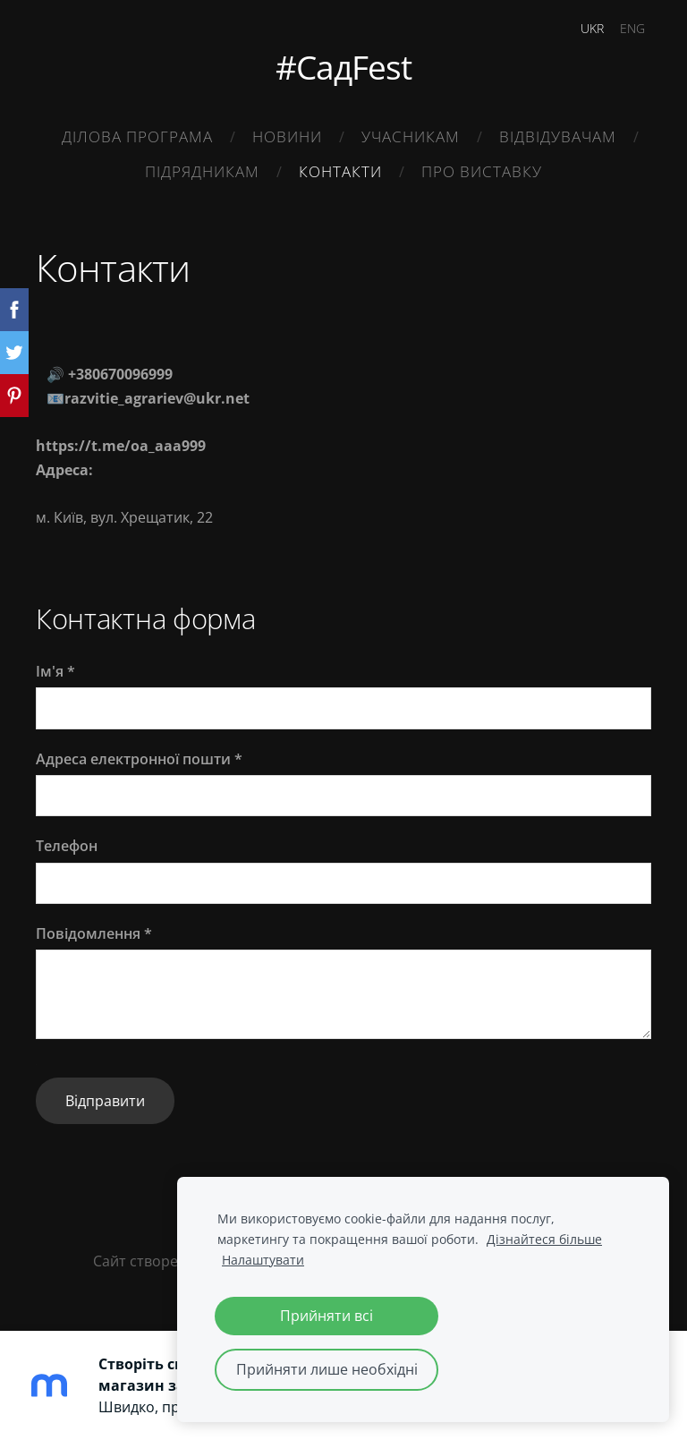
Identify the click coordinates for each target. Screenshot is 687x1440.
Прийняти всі (326, 1315)
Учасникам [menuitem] (410, 136)
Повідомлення (94, 933)
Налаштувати (263, 1259)
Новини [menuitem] (287, 136)
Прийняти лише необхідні (327, 1369)
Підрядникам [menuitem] (202, 171)
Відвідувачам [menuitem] (557, 136)
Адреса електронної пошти (139, 759)
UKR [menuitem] (592, 28)
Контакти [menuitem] (340, 171)
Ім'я (55, 671)
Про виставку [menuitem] (481, 171)
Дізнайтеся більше (544, 1239)
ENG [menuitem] (632, 28)
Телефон (67, 846)
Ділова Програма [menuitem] (137, 136)
